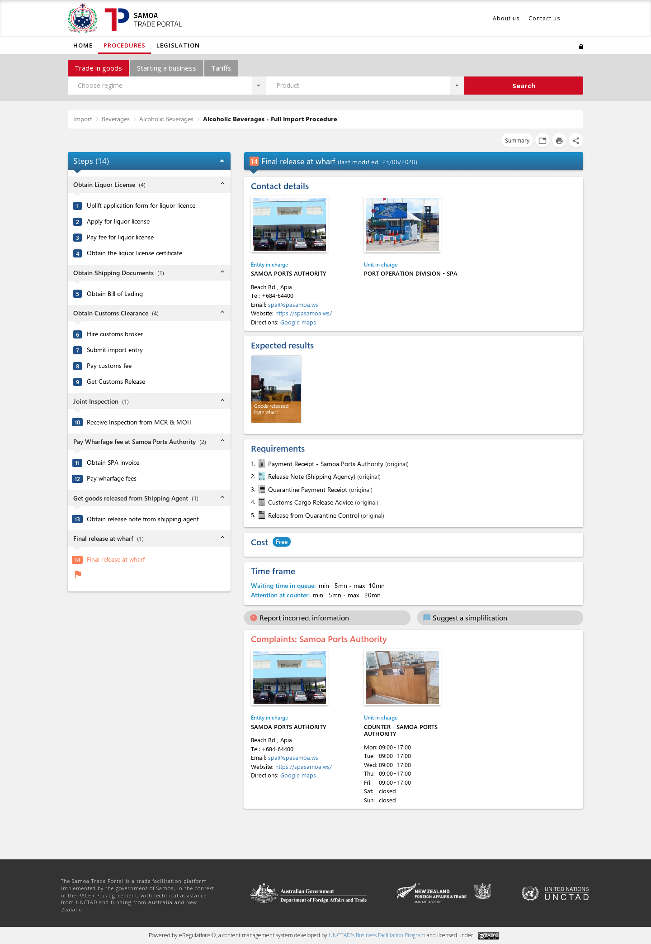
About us (506, 18)
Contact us (544, 18)
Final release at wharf (116, 559)
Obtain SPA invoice (113, 462)
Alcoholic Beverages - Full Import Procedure (270, 118)
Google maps (298, 322)
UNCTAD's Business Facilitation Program (377, 935)
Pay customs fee (109, 366)
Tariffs (221, 67)
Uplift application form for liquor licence (141, 205)
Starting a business (166, 67)
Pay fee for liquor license (120, 237)
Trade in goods (98, 67)
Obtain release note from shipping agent (143, 519)
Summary (517, 140)
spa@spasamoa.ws (293, 304)
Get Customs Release (116, 381)
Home (83, 45)
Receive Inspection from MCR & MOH (139, 422)
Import (82, 118)
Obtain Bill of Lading (115, 294)
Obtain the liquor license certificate (134, 253)
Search (523, 85)
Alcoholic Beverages (166, 118)
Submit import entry (115, 350)
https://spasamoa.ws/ (303, 313)
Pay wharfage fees (112, 478)
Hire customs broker (115, 334)
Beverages (116, 118)
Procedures (125, 45)
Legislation (178, 45)
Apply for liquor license (118, 221)
